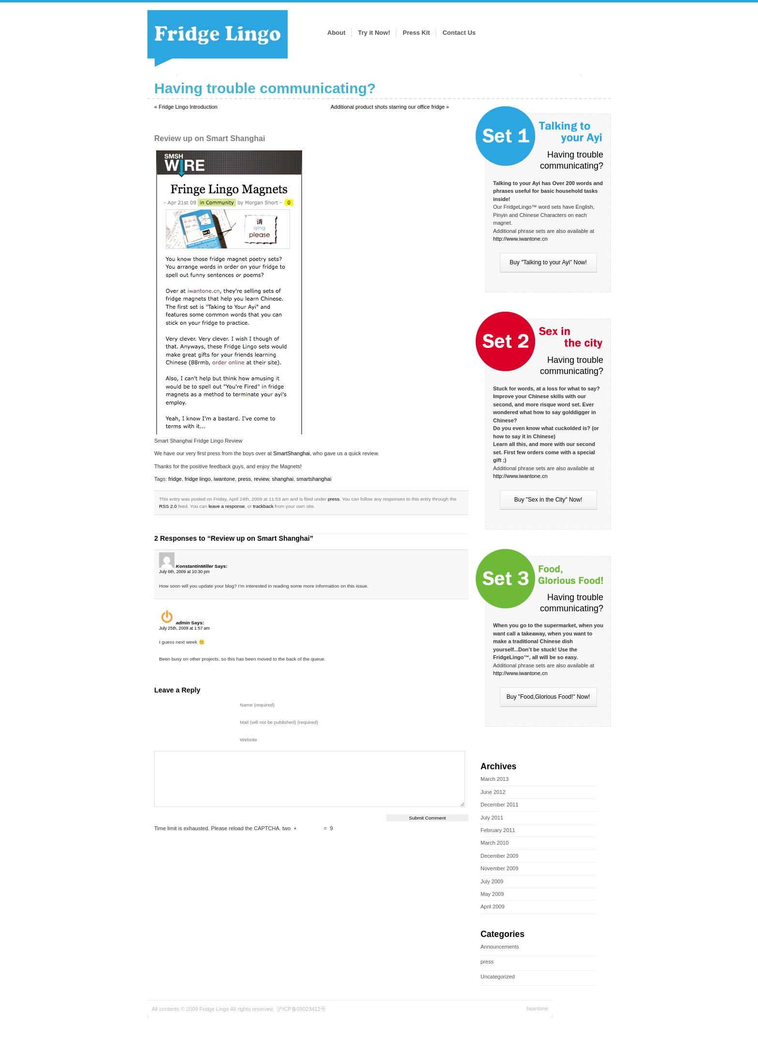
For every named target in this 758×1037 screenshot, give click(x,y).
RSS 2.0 (168, 506)
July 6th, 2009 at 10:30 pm (184, 571)
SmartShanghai (291, 453)
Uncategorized (498, 976)
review (261, 479)
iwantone (224, 479)
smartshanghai (313, 479)
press (487, 962)
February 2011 (498, 830)
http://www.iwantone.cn (520, 239)
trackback (263, 506)
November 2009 (499, 868)
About (336, 32)
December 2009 (499, 856)
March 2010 (495, 843)
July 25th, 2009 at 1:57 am (184, 628)
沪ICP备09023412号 (301, 1009)
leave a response (226, 506)
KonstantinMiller (194, 566)
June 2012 (493, 792)
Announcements (500, 947)
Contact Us (459, 32)
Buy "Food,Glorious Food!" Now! (548, 696)
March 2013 (495, 779)
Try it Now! (374, 32)
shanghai (282, 479)
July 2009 (492, 881)
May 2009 (492, 894)
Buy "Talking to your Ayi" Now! (548, 262)
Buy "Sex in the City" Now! (548, 499)
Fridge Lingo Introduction (188, 107)
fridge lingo (198, 479)
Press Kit (416, 32)
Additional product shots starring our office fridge (388, 107)
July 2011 (492, 818)
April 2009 (493, 906)
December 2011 (499, 804)
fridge (175, 479)
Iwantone (537, 1008)
